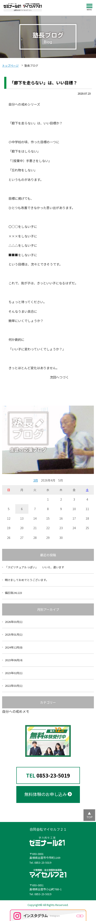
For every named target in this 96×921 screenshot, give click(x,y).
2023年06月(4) (13, 660)
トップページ (10, 65)
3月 (35, 480)
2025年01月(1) (13, 634)
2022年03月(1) (13, 686)
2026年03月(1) (13, 622)
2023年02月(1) (13, 673)
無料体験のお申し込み (48, 794)
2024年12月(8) (13, 647)
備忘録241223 (13, 593)
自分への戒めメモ (15, 711)
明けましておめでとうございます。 (27, 580)
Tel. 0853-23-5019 (40, 863)
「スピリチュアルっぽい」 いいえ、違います (34, 567)
